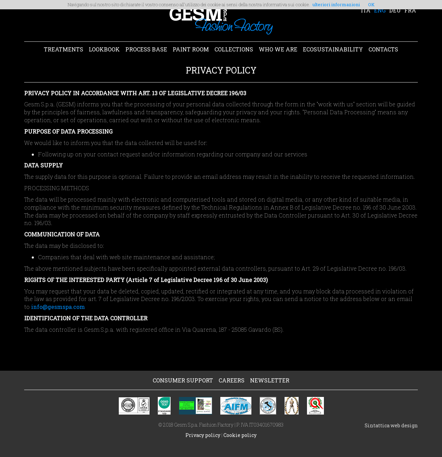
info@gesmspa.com (58, 306)
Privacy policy (202, 435)
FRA (410, 10)
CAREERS (231, 380)
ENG (380, 10)
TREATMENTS (63, 49)
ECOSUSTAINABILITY (333, 49)
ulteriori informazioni (336, 4)
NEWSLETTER (269, 380)
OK (371, 4)
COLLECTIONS (233, 49)
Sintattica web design (391, 425)
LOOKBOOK (104, 49)
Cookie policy (240, 435)
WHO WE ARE (278, 49)
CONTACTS (383, 49)
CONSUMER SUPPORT (183, 380)
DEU (395, 10)
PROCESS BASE (146, 49)
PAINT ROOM (191, 49)
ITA (366, 10)
